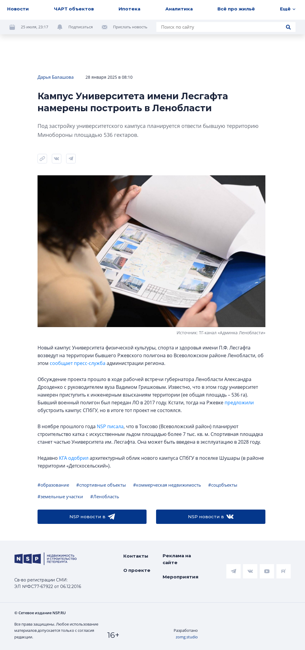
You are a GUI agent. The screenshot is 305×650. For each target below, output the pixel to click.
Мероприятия (180, 577)
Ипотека (129, 9)
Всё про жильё (236, 9)
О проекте (136, 570)
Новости (18, 9)
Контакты (135, 556)
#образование (53, 485)
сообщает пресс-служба (77, 363)
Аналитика (179, 9)
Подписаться (81, 27)
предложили (239, 402)
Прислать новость (130, 27)
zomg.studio (187, 637)
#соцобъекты (222, 485)
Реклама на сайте (177, 559)
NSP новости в (92, 516)
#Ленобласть (104, 496)
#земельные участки (60, 496)
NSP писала (110, 426)
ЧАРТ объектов (74, 9)
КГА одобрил (73, 458)
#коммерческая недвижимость (167, 485)
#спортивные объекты (101, 485)
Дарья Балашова (56, 77)
